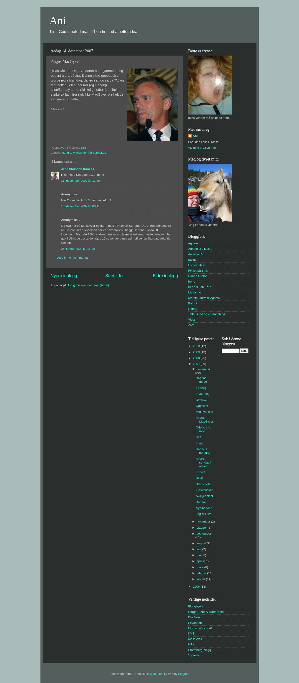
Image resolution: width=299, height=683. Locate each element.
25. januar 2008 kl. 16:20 (78, 248)
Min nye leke (204, 411)
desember (203, 369)
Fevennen (195, 622)
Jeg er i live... (205, 514)
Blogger (183, 673)
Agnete (193, 243)
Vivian (192, 319)
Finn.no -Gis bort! (200, 628)
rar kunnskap (97, 152)
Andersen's (196, 254)
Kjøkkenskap (204, 490)
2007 (197, 364)
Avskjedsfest (204, 496)
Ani (58, 20)
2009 (197, 352)
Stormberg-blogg (199, 650)
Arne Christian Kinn (75, 169)
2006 (197, 586)
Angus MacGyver (204, 419)
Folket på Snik (198, 270)
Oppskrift (202, 406)
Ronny (192, 309)
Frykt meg (202, 393)
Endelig (201, 388)
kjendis (66, 152)
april (200, 561)
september (204, 533)
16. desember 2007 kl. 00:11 (80, 206)
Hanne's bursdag (203, 450)
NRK (191, 644)
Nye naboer (204, 508)
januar (201, 579)
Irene (191, 281)
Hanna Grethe (198, 276)
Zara (191, 325)
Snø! (199, 437)
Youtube (193, 655)
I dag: (200, 443)
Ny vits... (202, 399)
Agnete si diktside (200, 248)
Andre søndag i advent (203, 462)
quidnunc (156, 673)
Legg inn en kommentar (73, 257)
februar (202, 573)
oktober (202, 527)
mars (200, 567)
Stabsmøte (203, 484)
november (204, 521)
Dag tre (201, 502)
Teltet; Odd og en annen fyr (206, 314)
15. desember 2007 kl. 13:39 (80, 180)
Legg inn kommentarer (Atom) (88, 285)
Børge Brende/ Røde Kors (206, 612)
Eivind (192, 259)
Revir (199, 478)
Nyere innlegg (64, 275)
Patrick (193, 303)
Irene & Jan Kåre (199, 287)
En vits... (202, 472)
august (202, 543)
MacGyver (80, 152)
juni (199, 549)
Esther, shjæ (196, 265)
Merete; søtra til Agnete (204, 298)
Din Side (194, 617)
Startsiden (115, 275)
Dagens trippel (202, 379)
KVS (191, 633)
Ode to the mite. (203, 429)
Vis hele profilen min (202, 147)
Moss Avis (195, 639)
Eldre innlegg (165, 275)
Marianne (194, 292)
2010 (197, 346)
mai (200, 555)
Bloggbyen (195, 606)
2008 (197, 358)
